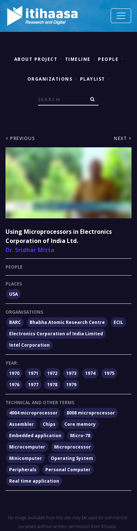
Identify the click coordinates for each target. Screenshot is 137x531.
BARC (15, 322)
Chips (49, 424)
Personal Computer (68, 470)
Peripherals (23, 470)
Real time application (34, 481)
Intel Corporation (29, 345)
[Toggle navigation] (121, 15)
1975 (109, 373)
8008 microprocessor (90, 413)
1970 (14, 373)
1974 (90, 373)
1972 (52, 373)
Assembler (21, 424)
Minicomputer (25, 458)
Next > (123, 138)
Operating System (72, 458)
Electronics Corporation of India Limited (56, 334)
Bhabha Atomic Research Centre (67, 322)
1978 (52, 384)
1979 (71, 384)
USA (13, 294)
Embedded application (35, 435)
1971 (33, 373)
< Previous (20, 138)
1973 (71, 373)
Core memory (80, 424)
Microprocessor (72, 447)
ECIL (118, 322)
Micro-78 (80, 435)
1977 (33, 384)
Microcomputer (27, 447)
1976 (14, 384)
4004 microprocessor (33, 413)
